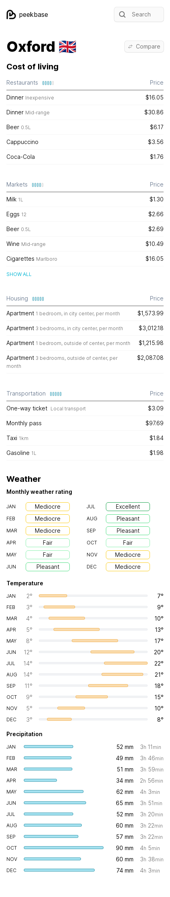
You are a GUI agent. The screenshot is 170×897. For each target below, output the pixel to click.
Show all (19, 274)
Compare (144, 46)
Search (134, 14)
